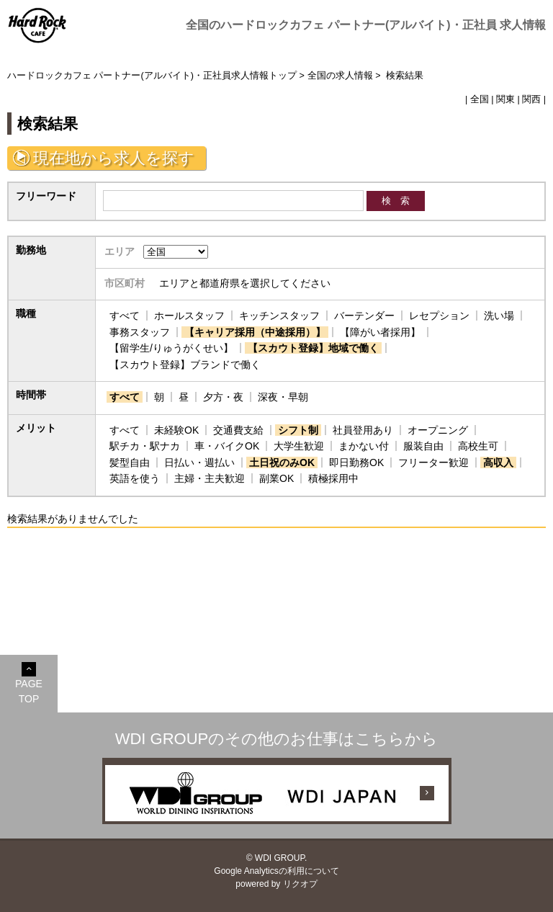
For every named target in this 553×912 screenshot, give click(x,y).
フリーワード (46, 196)
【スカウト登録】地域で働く (313, 348)
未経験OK (176, 430)
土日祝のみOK (282, 462)
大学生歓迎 (299, 446)
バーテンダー (364, 315)
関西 (531, 99)
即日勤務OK (356, 462)
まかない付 (363, 446)
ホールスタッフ (189, 315)
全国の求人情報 (340, 76)
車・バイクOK (226, 446)
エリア (119, 251)
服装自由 (423, 446)
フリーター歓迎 (433, 462)
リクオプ (300, 884)
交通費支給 (238, 430)
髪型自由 (129, 462)
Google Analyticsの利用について (276, 871)
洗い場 (499, 315)
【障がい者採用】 (380, 332)
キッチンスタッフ (279, 315)
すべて (124, 315)
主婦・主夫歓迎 (209, 478)
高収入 (498, 462)
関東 (505, 99)
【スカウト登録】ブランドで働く (185, 364)
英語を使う (134, 478)
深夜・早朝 (283, 397)
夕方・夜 (223, 397)
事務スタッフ (139, 332)
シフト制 (298, 430)
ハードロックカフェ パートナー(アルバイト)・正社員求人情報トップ (152, 76)
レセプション (439, 315)
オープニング (438, 430)
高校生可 (478, 446)
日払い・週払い (199, 462)
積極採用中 (333, 478)
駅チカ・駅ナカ (144, 446)
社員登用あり (363, 430)
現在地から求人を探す (113, 158)
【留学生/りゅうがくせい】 (171, 348)
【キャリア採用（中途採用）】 (254, 332)
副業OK (276, 478)
